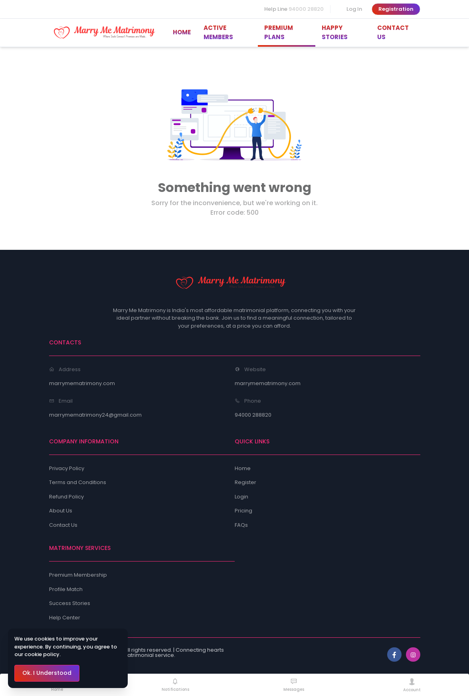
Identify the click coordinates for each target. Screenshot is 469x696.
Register (245, 482)
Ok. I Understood (46, 673)
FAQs (241, 525)
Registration (396, 9)
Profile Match (66, 589)
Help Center (64, 617)
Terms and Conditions (77, 482)
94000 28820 (306, 9)
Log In (354, 9)
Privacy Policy (66, 468)
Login (241, 496)
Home (243, 468)
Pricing (243, 510)
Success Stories (69, 603)
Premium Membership (78, 575)
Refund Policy (66, 496)
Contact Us (63, 525)
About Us (60, 510)
